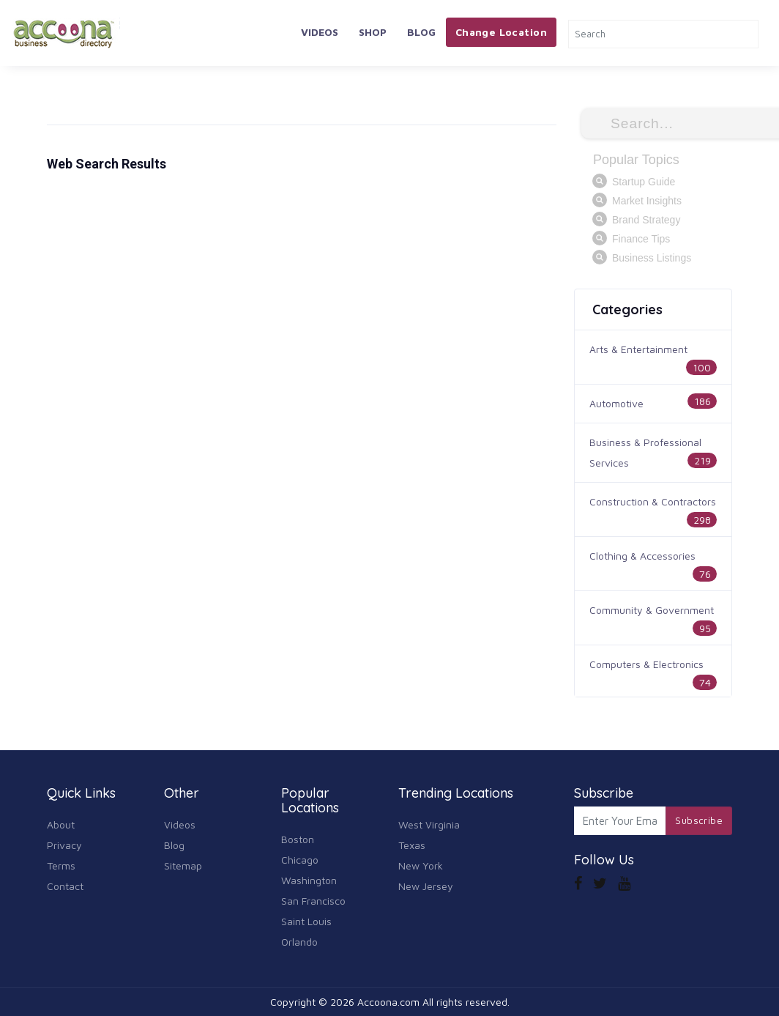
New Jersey (425, 886)
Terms (61, 865)
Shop (373, 32)
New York (420, 865)
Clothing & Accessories (642, 555)
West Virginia (429, 824)
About (61, 824)
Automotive (616, 403)
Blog (421, 32)
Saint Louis (306, 921)
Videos (319, 32)
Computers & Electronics (646, 664)
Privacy (64, 845)
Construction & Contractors (652, 501)
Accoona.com (388, 1001)
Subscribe (699, 820)
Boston (297, 839)
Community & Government (651, 610)
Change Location (501, 32)
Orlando (299, 941)
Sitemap (183, 865)
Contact (65, 886)
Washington (309, 880)
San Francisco (313, 900)
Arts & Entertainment (638, 349)
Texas (411, 845)
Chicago (299, 859)
